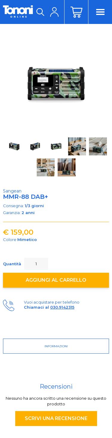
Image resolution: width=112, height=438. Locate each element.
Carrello (76, 12)
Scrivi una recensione (56, 418)
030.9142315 (62, 307)
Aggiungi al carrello (56, 280)
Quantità (12, 263)
